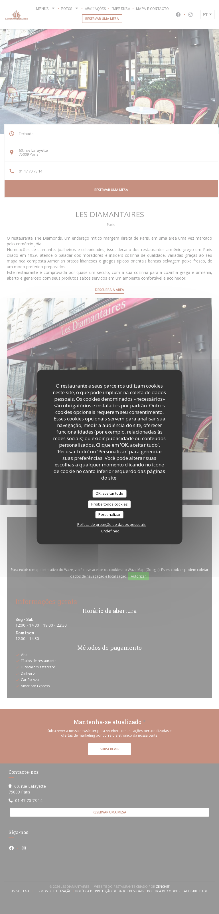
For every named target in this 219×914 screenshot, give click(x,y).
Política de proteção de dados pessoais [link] (111, 524)
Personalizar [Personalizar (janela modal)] (109, 514)
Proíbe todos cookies (109, 504)
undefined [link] (110, 531)
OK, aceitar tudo (109, 493)
